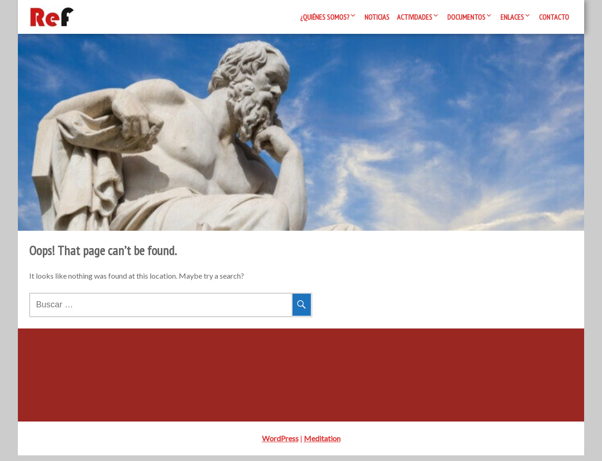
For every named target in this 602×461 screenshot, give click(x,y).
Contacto (554, 17)
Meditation (322, 443)
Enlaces (512, 17)
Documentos (466, 17)
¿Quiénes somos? (324, 17)
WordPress (280, 443)
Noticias (376, 17)
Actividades (414, 17)
